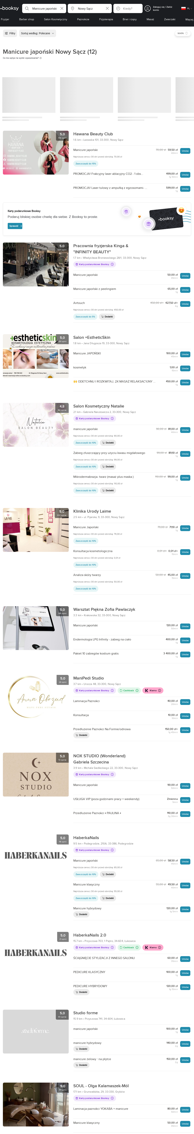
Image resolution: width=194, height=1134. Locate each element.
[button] (44, 8)
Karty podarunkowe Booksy (94, 264)
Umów (185, 150)
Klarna (152, 690)
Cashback (129, 690)
